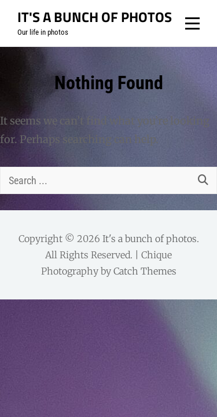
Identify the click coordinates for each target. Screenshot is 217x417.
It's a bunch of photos (94, 16)
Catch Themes (144, 271)
